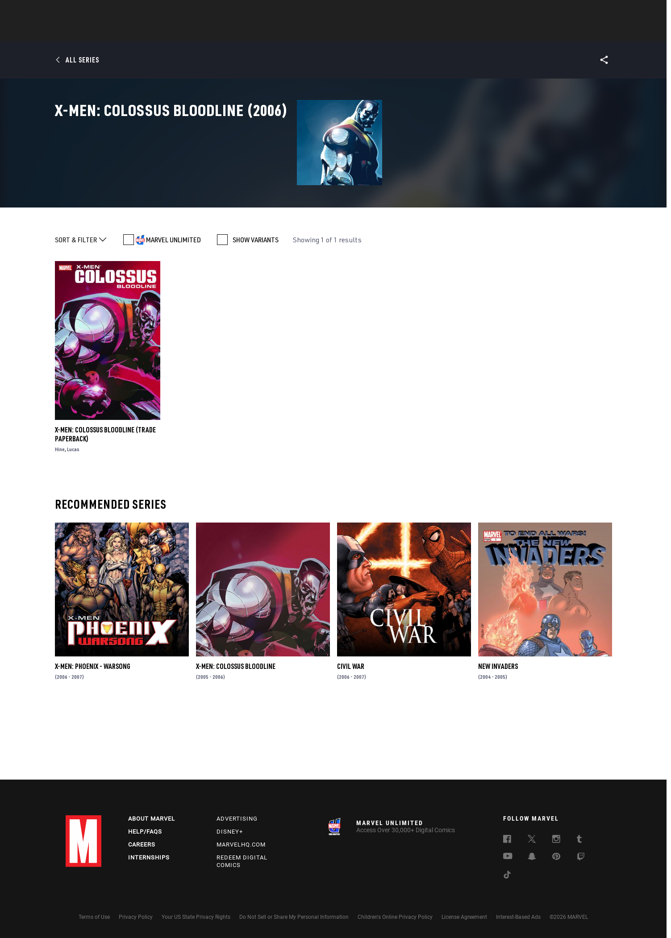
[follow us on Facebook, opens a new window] (507, 840)
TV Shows (360, 32)
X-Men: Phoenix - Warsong (92, 737)
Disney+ (230, 831)
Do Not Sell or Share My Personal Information (294, 917)
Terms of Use (94, 917)
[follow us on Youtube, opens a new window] (508, 856)
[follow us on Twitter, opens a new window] (532, 840)
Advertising (237, 818)
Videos (433, 32)
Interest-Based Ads (518, 917)
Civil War (350, 737)
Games (399, 32)
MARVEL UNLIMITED (173, 310)
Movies (321, 32)
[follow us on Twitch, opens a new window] (581, 858)
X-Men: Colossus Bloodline (235, 737)
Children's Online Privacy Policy (395, 917)
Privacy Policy (136, 917)
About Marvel (151, 818)
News (201, 32)
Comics (234, 32)
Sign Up (127, 11)
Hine (60, 519)
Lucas (73, 519)
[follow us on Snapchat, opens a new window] (532, 857)
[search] (590, 11)
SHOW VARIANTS (256, 310)
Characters (277, 32)
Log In (98, 11)
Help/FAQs (145, 831)
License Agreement (464, 917)
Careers (141, 844)
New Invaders (498, 737)
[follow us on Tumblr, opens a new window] (579, 840)
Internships (149, 857)
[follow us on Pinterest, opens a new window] (556, 857)
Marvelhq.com (241, 844)
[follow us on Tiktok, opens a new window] (507, 876)
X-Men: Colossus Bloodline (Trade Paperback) (105, 505)
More (465, 32)
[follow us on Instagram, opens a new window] (556, 840)
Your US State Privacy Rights (196, 917)
